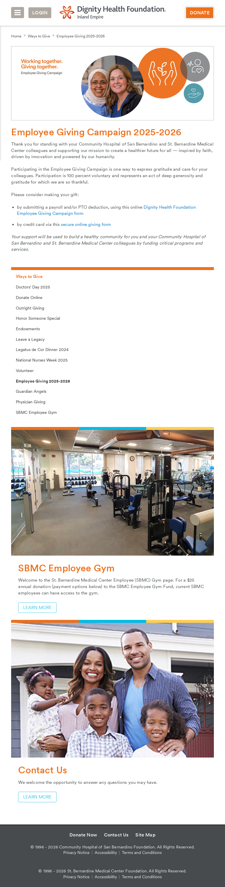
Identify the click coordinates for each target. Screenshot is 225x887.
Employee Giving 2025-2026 (81, 36)
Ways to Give (39, 36)
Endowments (28, 328)
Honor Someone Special (38, 318)
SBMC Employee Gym (36, 412)
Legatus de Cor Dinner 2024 (42, 349)
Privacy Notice (76, 852)
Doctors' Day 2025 (33, 287)
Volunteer (25, 370)
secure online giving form (86, 224)
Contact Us (116, 835)
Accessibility (106, 852)
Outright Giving (30, 308)
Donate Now (83, 835)
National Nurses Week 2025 (42, 360)
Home (16, 36)
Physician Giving (30, 402)
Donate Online (29, 297)
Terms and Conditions (142, 852)
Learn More (37, 607)
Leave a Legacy (30, 339)
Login (39, 12)
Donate (199, 12)
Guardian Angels (31, 391)
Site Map (145, 835)
